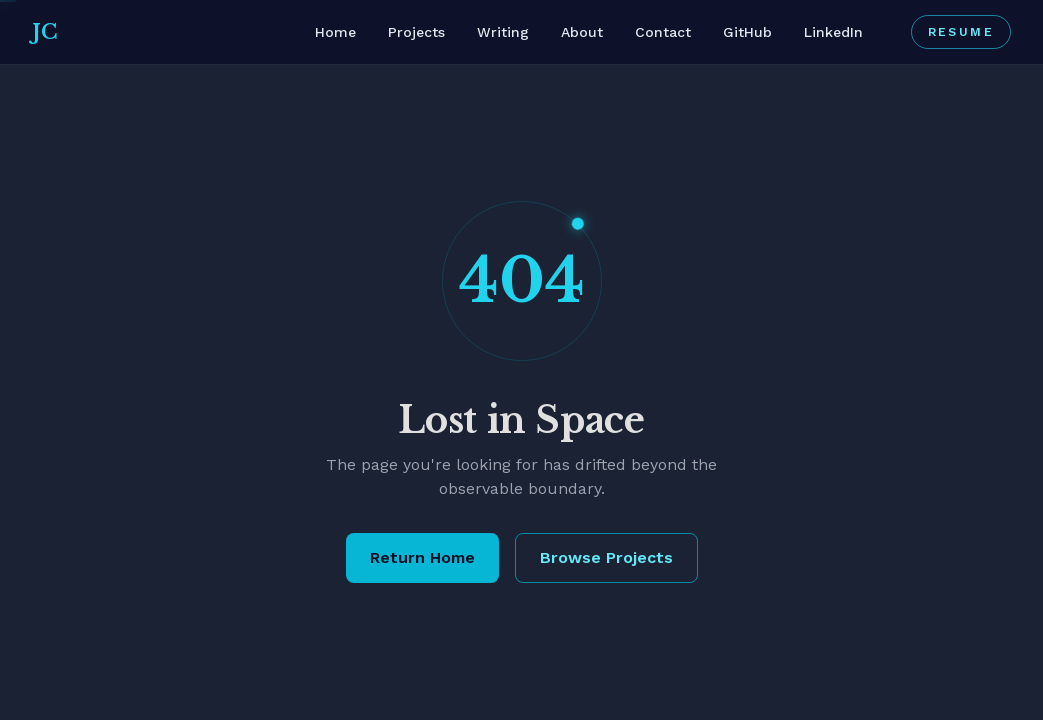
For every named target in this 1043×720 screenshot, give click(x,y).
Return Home (422, 557)
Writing (503, 32)
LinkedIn (833, 32)
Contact (663, 32)
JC (44, 32)
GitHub (747, 32)
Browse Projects (606, 557)
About (582, 32)
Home (335, 32)
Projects (416, 32)
